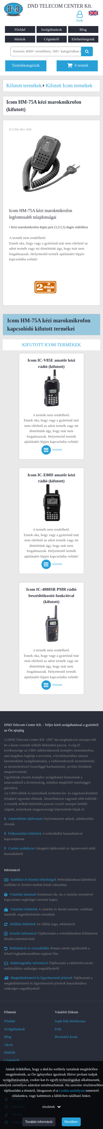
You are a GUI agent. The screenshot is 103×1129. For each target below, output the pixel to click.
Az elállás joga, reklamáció (39, 924)
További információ (38, 1122)
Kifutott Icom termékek (51, 344)
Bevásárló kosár (66, 1037)
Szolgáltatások (51, 29)
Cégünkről (51, 39)
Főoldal (20, 29)
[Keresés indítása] (87, 51)
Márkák (19, 39)
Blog (83, 29)
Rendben (71, 1122)
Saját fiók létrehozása (70, 1021)
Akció (8, 1045)
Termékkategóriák (26, 65)
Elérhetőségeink (83, 39)
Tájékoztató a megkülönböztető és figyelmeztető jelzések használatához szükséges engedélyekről (48, 983)
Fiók (58, 1029)
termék (77, 65)
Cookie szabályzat (72, 1090)
